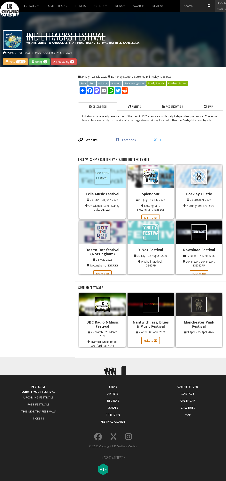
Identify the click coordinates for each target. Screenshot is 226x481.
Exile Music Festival (102, 194)
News (120, 6)
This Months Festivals (38, 411)
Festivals (30, 6)
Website (88, 140)
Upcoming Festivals (38, 397)
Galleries (188, 407)
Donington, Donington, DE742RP (200, 263)
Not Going (63, 61)
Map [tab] (208, 106)
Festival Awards (113, 421)
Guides (113, 407)
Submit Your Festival (38, 392)
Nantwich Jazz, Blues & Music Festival (151, 324)
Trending (113, 414)
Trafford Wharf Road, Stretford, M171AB (103, 343)
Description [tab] (97, 106)
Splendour (151, 194)
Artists (100, 6)
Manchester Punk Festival (199, 324)
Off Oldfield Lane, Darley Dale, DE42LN (103, 207)
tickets (150, 218)
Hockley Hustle (199, 194)
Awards (138, 6)
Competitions (56, 6)
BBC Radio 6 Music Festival (102, 324)
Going (39, 61)
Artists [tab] (134, 106)
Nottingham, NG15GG (200, 206)
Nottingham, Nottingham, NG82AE (150, 207)
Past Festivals (38, 404)
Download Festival (199, 249)
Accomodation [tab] (172, 106)
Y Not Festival (150, 249)
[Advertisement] (35, 131)
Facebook (126, 140)
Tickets (80, 6)
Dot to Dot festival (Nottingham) (102, 251)
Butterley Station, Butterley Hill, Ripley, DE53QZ (141, 76)
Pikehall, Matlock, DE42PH (152, 263)
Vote (15, 61)
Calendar (187, 400)
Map (188, 414)
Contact (187, 393)
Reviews (158, 6)
